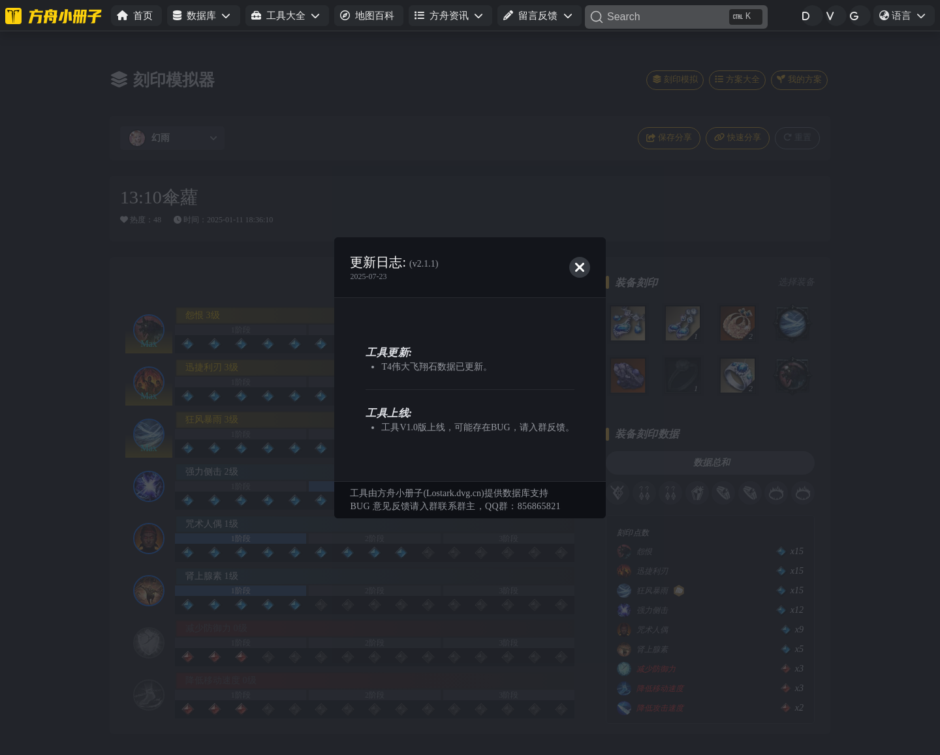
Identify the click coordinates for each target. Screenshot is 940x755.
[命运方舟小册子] (55, 16)
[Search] (676, 17)
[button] (203, 16)
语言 (907, 17)
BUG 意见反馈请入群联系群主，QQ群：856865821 (455, 506)
